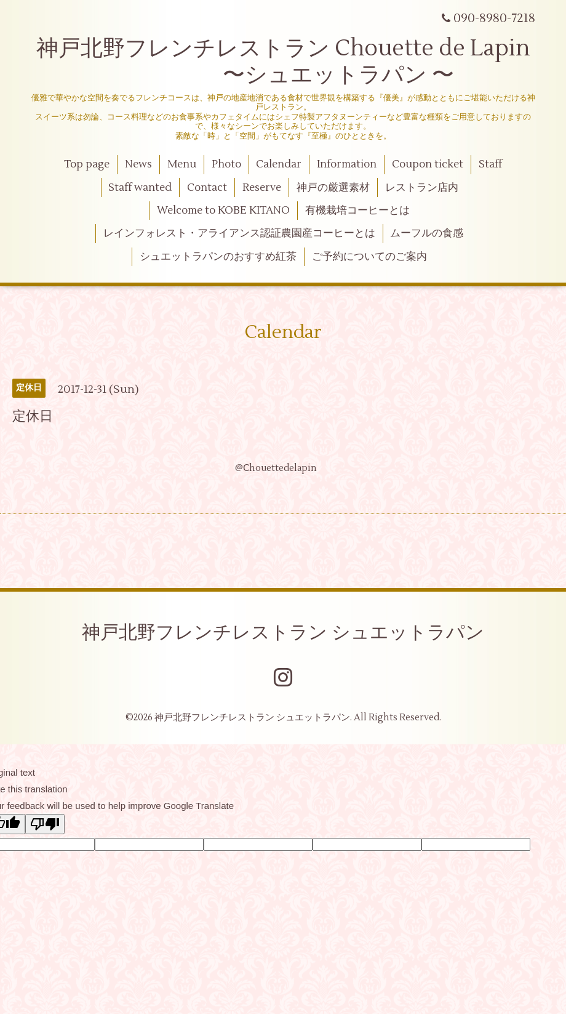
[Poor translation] (45, 824)
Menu (181, 164)
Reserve (261, 188)
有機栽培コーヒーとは (357, 210)
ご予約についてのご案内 (369, 257)
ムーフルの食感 (426, 233)
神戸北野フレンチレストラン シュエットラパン (283, 633)
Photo (226, 164)
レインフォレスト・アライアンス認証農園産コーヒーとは (239, 233)
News (138, 164)
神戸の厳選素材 (333, 188)
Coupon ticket (427, 164)
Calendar (278, 164)
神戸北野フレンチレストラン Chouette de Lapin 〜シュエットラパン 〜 (283, 61)
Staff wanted (140, 188)
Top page (87, 164)
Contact (207, 188)
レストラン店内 (421, 188)
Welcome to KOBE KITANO (223, 210)
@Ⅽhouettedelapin (276, 468)
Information (347, 164)
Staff (490, 164)
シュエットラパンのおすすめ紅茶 (218, 257)
